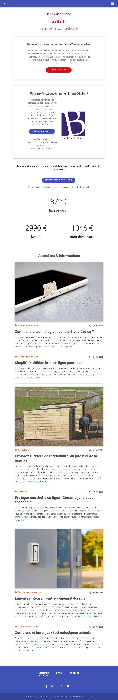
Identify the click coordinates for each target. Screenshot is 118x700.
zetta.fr (59, 21)
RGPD (59, 673)
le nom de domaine (59, 14)
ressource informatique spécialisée (30, 644)
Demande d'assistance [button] (41, 131)
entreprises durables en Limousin (87, 616)
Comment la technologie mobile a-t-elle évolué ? (54, 331)
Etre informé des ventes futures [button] (58, 180)
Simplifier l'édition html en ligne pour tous (48, 363)
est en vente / (59, 28)
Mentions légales (43, 674)
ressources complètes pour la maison (32, 481)
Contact (74, 673)
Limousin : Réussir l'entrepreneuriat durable (50, 598)
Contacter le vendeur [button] (58, 70)
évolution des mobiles (58, 343)
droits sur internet (22, 517)
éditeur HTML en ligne (39, 374)
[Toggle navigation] (112, 3)
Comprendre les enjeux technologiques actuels (53, 632)
